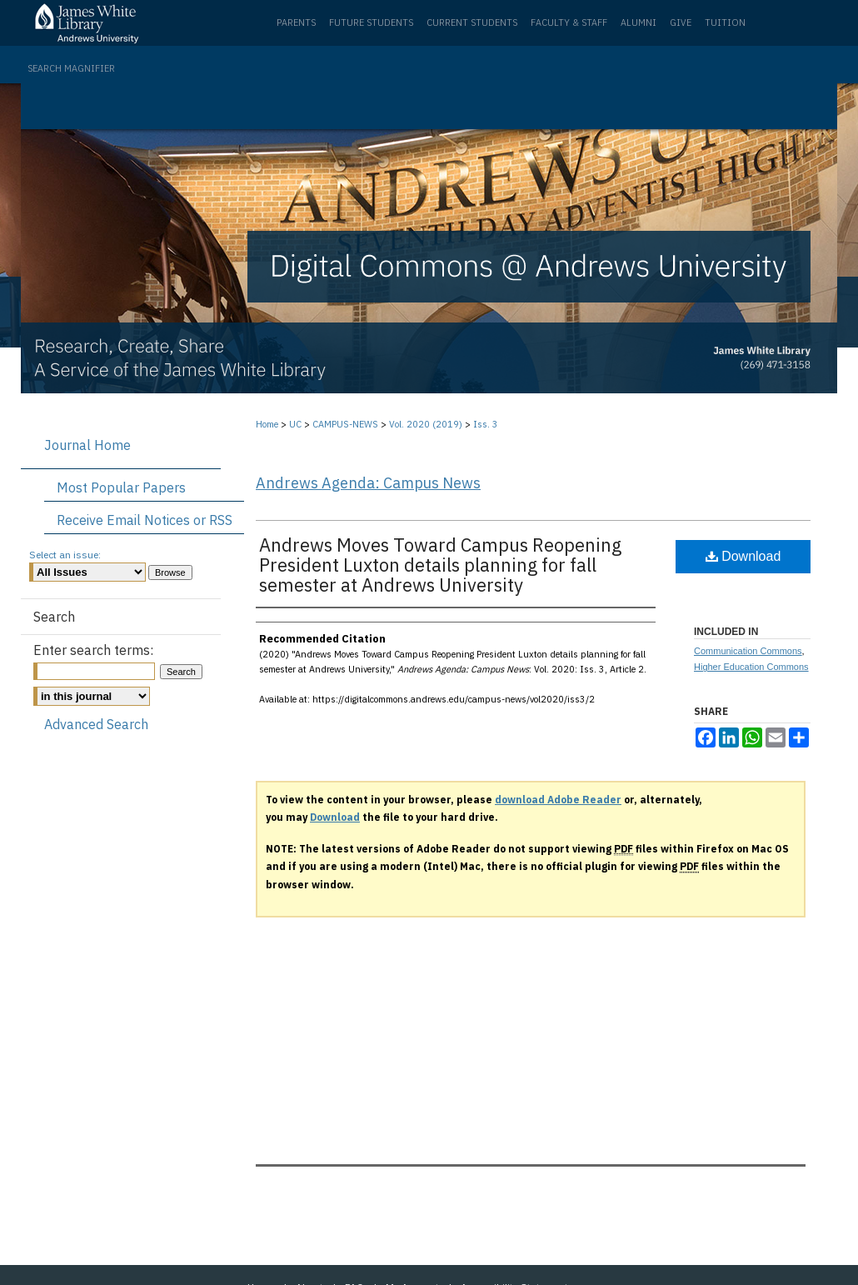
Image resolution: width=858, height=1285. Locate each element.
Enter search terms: (93, 650)
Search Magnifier (71, 68)
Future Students (371, 22)
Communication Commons (748, 651)
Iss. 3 (485, 424)
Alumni (638, 22)
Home (267, 424)
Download (743, 556)
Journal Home (87, 445)
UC (295, 424)
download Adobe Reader (558, 799)
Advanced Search (96, 724)
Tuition (725, 22)
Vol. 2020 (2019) (425, 424)
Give (680, 22)
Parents (296, 22)
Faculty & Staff (569, 22)
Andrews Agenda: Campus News (368, 482)
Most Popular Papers (121, 487)
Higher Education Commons (751, 667)
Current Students (472, 22)
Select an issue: (65, 554)
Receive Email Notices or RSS (144, 520)
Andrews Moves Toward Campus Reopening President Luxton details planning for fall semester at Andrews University (440, 564)
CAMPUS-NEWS (345, 424)
